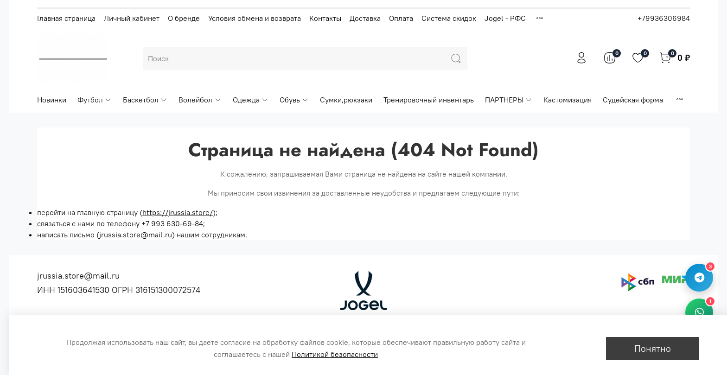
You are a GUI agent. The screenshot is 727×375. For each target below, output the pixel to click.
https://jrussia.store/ (177, 212)
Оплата (401, 18)
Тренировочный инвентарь (428, 99)
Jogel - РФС (505, 18)
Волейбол (200, 99)
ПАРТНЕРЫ (508, 99)
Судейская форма (633, 99)
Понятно (652, 348)
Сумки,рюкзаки (346, 99)
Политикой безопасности (335, 354)
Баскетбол (145, 99)
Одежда (250, 99)
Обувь (294, 99)
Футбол (94, 99)
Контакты (325, 18)
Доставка (365, 18)
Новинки (51, 99)
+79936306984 (664, 18)
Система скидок (448, 18)
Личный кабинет (131, 18)
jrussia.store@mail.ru (135, 234)
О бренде (184, 18)
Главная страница (66, 18)
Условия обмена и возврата (254, 18)
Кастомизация (567, 99)
